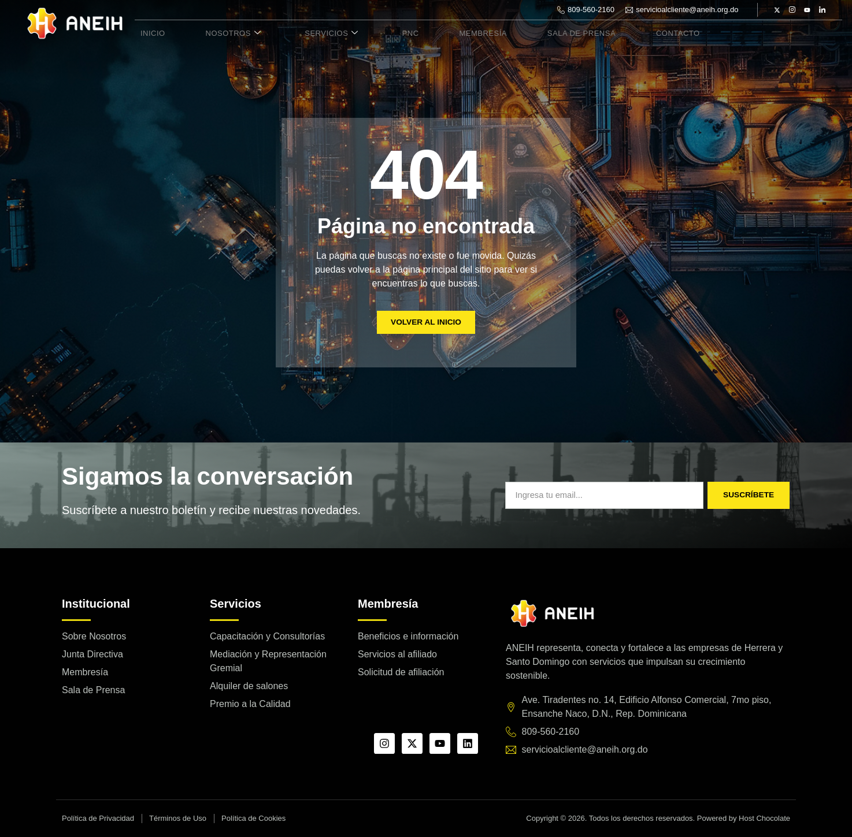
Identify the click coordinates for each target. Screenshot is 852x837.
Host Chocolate (764, 818)
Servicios (309, 34)
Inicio (148, 33)
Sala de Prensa (534, 33)
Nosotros (219, 34)
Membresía (442, 33)
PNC (379, 33)
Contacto (622, 33)
